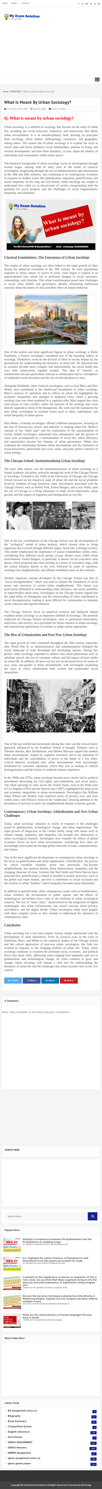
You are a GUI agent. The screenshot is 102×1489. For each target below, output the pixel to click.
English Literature (19, 1431)
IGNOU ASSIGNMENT (20, 1442)
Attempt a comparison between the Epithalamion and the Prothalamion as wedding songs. (57, 1240)
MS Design (86, 1485)
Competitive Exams (20, 1426)
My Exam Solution (38, 1485)
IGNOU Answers (17, 1447)
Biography (14, 1415)
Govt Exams (15, 1437)
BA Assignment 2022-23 (22, 1410)
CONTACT (25, 3)
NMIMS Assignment (19, 1452)
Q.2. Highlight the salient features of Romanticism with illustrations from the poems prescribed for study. (55, 1259)
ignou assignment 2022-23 (24, 1458)
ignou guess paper (19, 1463)
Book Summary (17, 1421)
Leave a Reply (58, 109)
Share (32, 980)
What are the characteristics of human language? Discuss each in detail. (57, 1316)
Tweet (13, 980)
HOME (5, 3)
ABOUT (14, 3)
